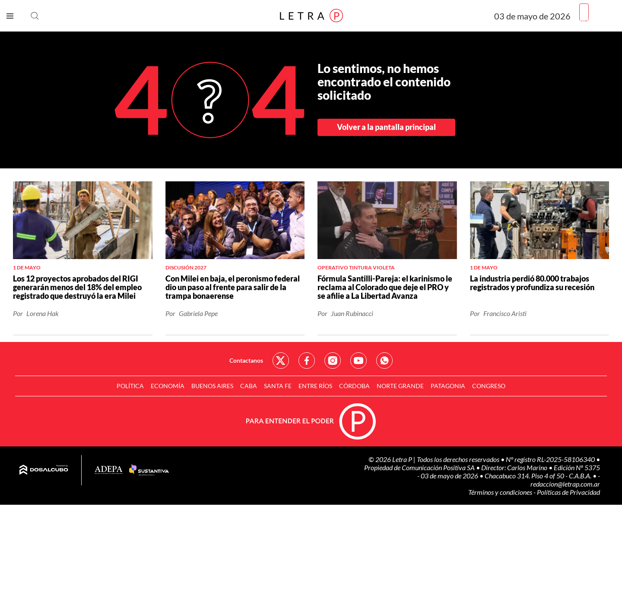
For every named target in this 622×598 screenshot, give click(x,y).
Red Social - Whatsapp (384, 360)
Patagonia (448, 385)
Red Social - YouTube (358, 360)
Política (130, 385)
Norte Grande (400, 385)
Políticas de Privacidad (568, 492)
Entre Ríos (315, 385)
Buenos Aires (212, 385)
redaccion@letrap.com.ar (565, 484)
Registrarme (597, 19)
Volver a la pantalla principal (386, 127)
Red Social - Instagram (332, 360)
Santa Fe (278, 385)
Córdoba (354, 385)
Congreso (488, 385)
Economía (167, 385)
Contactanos (246, 360)
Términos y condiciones (500, 492)
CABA (248, 385)
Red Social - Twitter (281, 360)
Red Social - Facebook (306, 360)
